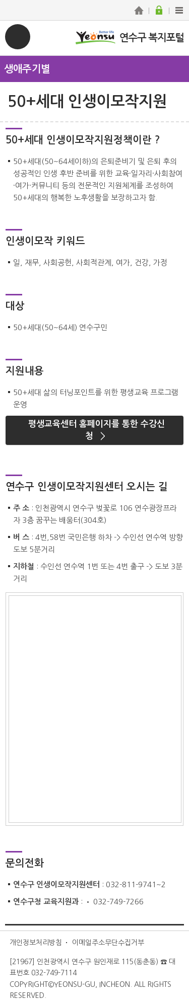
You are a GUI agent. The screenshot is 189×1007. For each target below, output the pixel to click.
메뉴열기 (94, 68)
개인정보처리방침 (36, 942)
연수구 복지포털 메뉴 (17, 36)
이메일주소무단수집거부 (108, 942)
